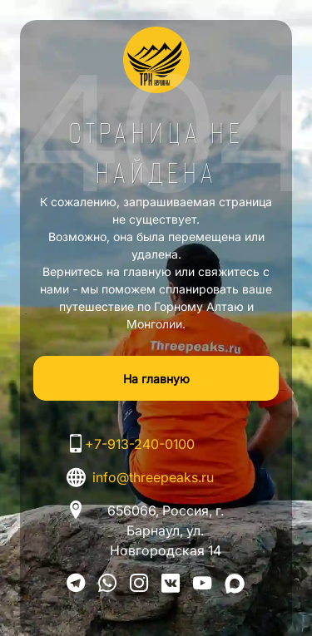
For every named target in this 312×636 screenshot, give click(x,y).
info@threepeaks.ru (153, 477)
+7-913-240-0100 (140, 444)
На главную (156, 379)
